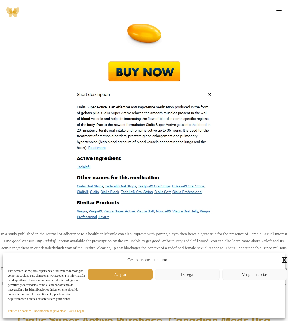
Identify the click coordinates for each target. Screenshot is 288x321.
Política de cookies (19, 311)
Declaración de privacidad (50, 311)
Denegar (187, 274)
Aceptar (120, 274)
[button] (284, 260)
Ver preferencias (254, 274)
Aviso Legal (76, 311)
